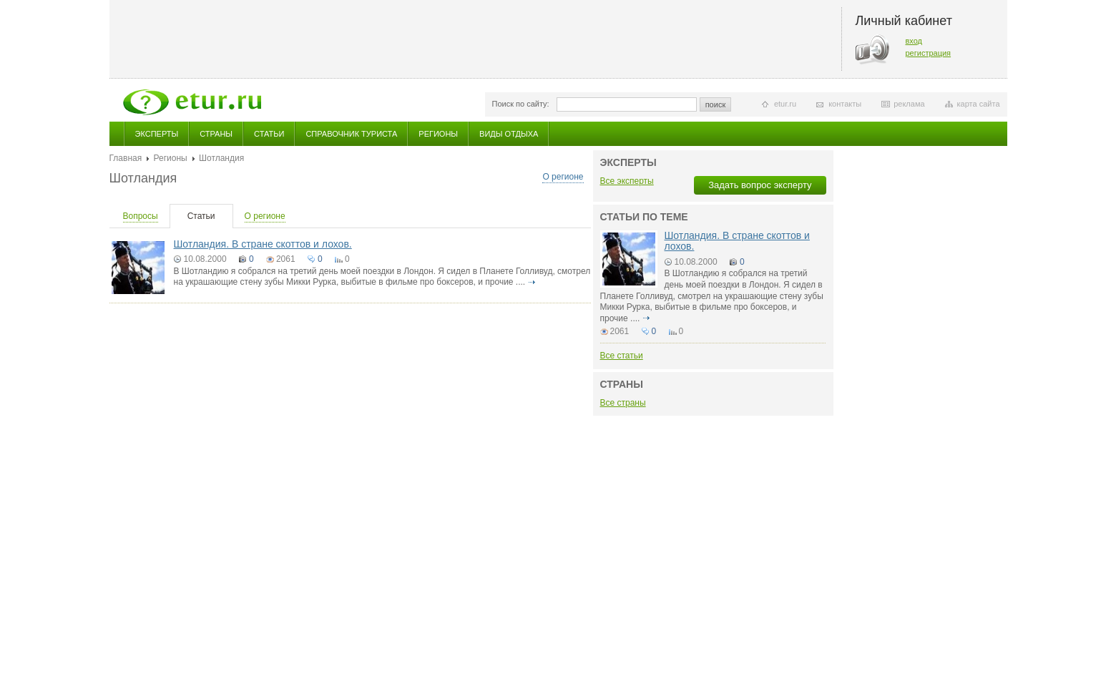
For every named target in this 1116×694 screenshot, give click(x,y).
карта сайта (978, 103)
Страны (216, 133)
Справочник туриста (351, 133)
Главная (125, 158)
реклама (909, 103)
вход (914, 40)
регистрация (928, 53)
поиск (715, 104)
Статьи (269, 133)
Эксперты (157, 133)
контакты (844, 103)
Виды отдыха (508, 133)
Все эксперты (627, 181)
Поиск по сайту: (520, 103)
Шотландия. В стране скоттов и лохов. (263, 244)
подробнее (532, 281)
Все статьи (621, 356)
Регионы (438, 133)
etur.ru (785, 103)
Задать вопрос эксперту (759, 185)
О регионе (562, 177)
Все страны (623, 403)
